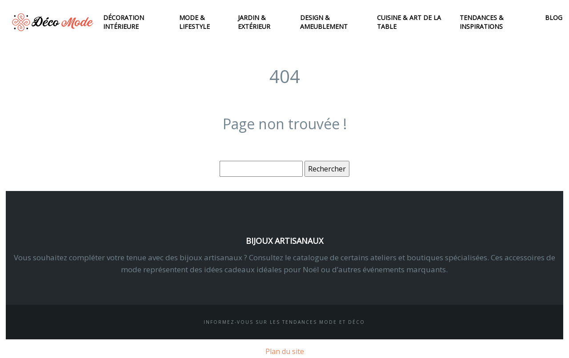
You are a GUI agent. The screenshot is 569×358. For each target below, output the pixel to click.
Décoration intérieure (123, 22)
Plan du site (284, 351)
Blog (553, 17)
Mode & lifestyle (194, 22)
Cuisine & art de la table (409, 22)
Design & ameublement (324, 22)
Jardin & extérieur (254, 22)
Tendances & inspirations (482, 22)
